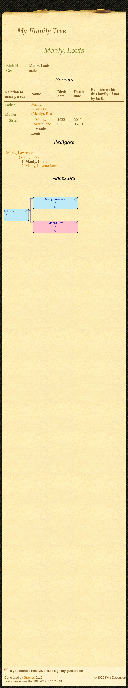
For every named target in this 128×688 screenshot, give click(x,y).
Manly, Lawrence (39, 106)
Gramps (29, 677)
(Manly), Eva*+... (55, 227)
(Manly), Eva (41, 114)
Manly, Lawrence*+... (55, 203)
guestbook (74, 671)
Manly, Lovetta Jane (41, 122)
